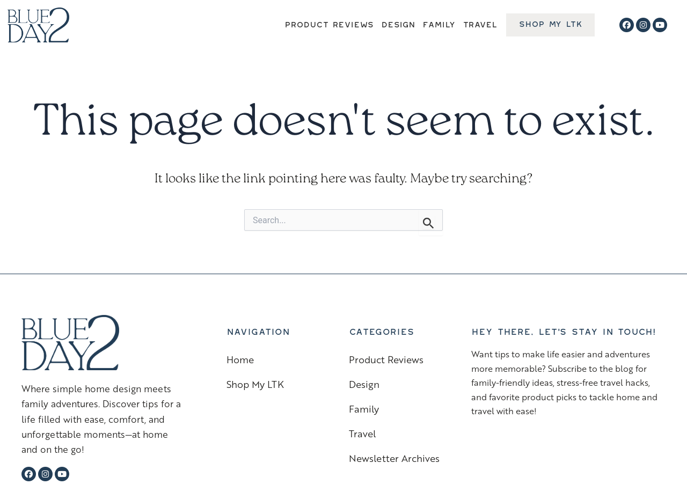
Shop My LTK (255, 384)
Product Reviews (329, 22)
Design (398, 22)
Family (438, 22)
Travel (480, 22)
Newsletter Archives (394, 458)
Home (240, 359)
